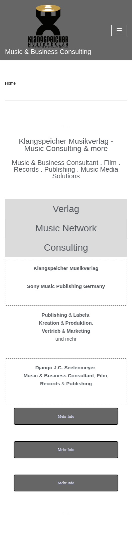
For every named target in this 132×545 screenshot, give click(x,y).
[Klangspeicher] (48, 30)
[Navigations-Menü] (119, 30)
